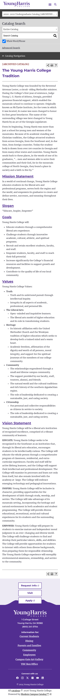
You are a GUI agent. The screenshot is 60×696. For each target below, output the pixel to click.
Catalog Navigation (15, 56)
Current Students (29, 636)
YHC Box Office (29, 664)
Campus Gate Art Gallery (29, 659)
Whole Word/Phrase (16, 41)
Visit (30, 593)
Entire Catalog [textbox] (10, 29)
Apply (29, 600)
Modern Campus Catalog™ (35, 694)
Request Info (29, 585)
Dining (29, 640)
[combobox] (30, 14)
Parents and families (29, 645)
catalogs (15, 690)
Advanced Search (11, 47)
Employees (29, 654)
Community (29, 650)
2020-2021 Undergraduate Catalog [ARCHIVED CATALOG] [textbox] (30, 14)
